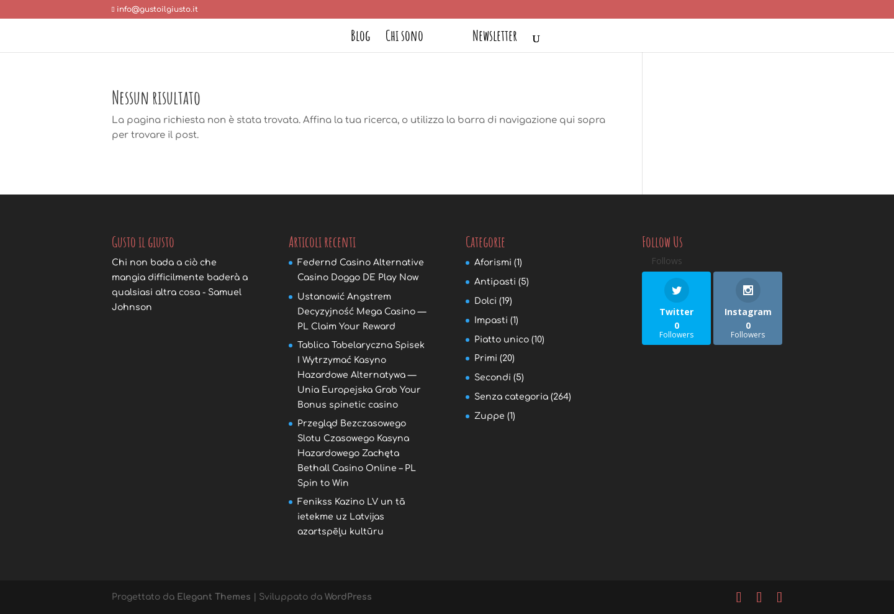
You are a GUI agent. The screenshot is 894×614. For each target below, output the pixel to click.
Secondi (492, 377)
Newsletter (494, 38)
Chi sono (404, 38)
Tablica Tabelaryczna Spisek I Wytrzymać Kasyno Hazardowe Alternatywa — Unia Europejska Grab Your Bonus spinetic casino (361, 375)
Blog (360, 38)
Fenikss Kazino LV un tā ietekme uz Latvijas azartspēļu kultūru (351, 516)
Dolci (485, 301)
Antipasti (495, 281)
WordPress (348, 597)
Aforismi (493, 262)
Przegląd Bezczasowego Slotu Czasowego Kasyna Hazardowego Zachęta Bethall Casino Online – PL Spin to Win (356, 453)
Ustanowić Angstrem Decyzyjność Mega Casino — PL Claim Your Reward (361, 311)
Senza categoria (511, 396)
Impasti (491, 320)
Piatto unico (501, 339)
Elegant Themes (214, 597)
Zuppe (489, 416)
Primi (485, 358)
